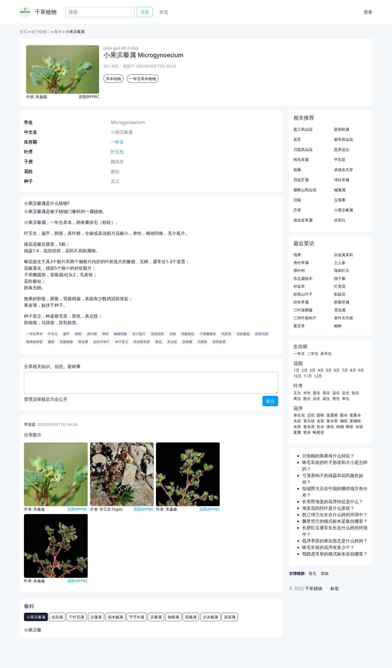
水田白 (339, 220)
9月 (361, 370)
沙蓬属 (96, 617)
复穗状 (355, 420)
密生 (336, 398)
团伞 (330, 426)
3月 (313, 370)
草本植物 (113, 78)
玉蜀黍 (339, 199)
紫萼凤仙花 (343, 139)
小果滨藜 (32, 630)
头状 (297, 420)
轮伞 (320, 426)
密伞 (307, 432)
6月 (337, 370)
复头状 (309, 420)
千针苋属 (76, 617)
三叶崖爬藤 (303, 309)
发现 (163, 12)
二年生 (312, 353)
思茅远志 (341, 149)
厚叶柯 (299, 270)
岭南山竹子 (303, 294)
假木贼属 (115, 617)
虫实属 (57, 617)
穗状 (344, 420)
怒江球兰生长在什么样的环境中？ (334, 515)
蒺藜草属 (341, 302)
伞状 (359, 426)
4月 (321, 370)
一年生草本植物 (142, 78)
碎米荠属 (301, 302)
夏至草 (299, 325)
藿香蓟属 (341, 129)
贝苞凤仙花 (303, 149)
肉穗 (340, 426)
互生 (297, 392)
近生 (346, 392)
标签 (334, 588)
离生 (297, 398)
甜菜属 (229, 617)
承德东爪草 (343, 169)
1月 (296, 370)
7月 (345, 370)
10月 (297, 375)
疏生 (326, 398)
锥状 (349, 426)
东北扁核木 (303, 278)
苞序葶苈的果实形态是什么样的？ (334, 541)
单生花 (299, 415)
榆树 (338, 325)
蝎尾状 (318, 432)
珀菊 (297, 199)
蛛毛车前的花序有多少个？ (328, 547)
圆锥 (320, 415)
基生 (326, 392)
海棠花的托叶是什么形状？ (328, 508)
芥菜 (297, 209)
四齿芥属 (301, 179)
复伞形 (332, 420)
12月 (318, 375)
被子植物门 (40, 31)
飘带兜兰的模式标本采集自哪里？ (334, 521)
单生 (346, 398)
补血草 (299, 286)
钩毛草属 (301, 159)
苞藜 (297, 169)
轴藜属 (173, 617)
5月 (329, 370)
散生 (307, 398)
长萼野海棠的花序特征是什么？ (332, 502)
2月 (305, 370)
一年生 (117, 142)
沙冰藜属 (210, 617)
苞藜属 (191, 617)
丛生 (316, 398)
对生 (307, 392)
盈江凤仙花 (303, 129)
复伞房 (309, 426)
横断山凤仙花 (304, 189)
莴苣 (297, 139)
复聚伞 (355, 415)
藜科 (58, 31)
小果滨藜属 (35, 617)
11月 (308, 375)
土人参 (339, 262)
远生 (336, 392)
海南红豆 (341, 270)
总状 (311, 415)
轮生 (355, 392)
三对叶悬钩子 (304, 317)
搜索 (144, 12)
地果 (297, 254)
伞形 (320, 420)
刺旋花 (339, 294)
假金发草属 (303, 220)
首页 (23, 31)
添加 (325, 573)
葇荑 (297, 432)
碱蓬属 (339, 189)
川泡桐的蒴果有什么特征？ (328, 456)
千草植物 (46, 12)
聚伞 (344, 415)
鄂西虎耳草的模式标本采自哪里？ (334, 554)
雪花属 (339, 309)
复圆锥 (332, 415)
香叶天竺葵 (343, 317)
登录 (368, 12)
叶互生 (117, 152)
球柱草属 (341, 179)
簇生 (316, 392)
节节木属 (136, 617)
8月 (353, 370)
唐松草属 (301, 262)
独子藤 (339, 278)
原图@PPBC (89, 96)
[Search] (100, 12)
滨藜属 (156, 617)
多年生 (326, 353)
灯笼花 (339, 286)
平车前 (339, 159)
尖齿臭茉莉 (343, 254)
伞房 (297, 426)
